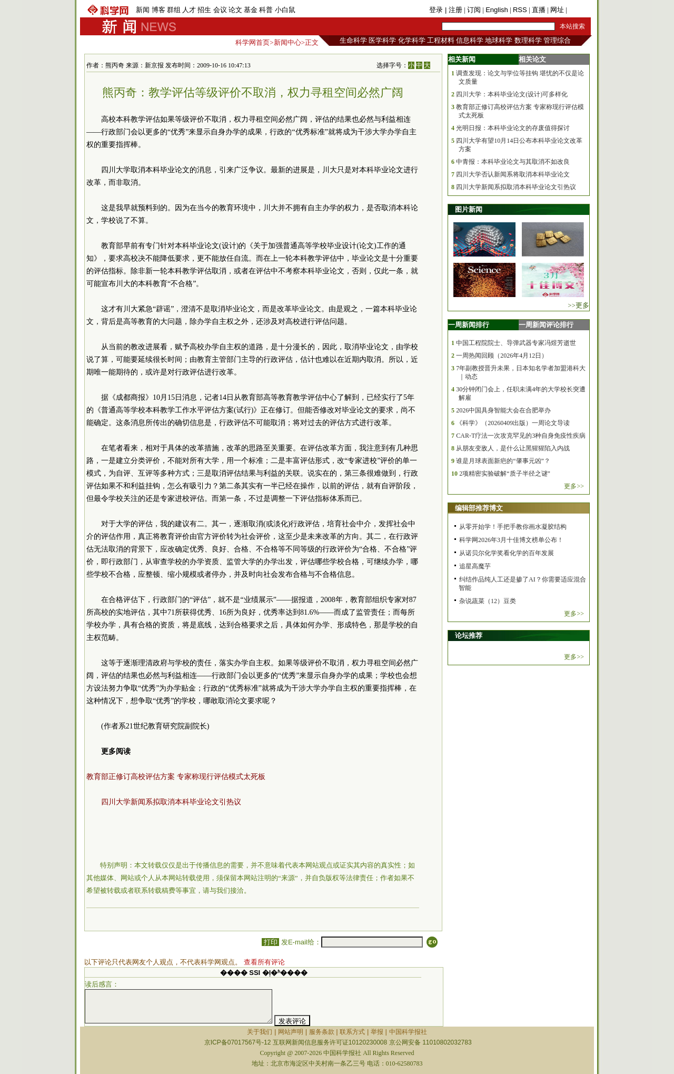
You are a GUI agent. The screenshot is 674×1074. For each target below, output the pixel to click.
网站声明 (290, 1032)
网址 (557, 10)
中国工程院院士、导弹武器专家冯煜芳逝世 (516, 343)
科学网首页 (252, 42)
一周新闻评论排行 (546, 325)
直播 (539, 10)
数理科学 (528, 40)
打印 (270, 942)
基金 (250, 10)
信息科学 (469, 40)
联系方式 (352, 1032)
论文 (235, 10)
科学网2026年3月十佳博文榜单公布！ (511, 540)
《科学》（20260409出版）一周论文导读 (513, 423)
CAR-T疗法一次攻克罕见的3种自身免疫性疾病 (521, 435)
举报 (377, 1032)
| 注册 (453, 10)
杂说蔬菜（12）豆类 (487, 601)
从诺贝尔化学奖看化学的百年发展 (506, 553)
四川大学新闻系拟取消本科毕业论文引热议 (171, 802)
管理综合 (557, 40)
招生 (204, 10)
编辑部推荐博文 (479, 508)
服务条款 (321, 1032)
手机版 (579, 10)
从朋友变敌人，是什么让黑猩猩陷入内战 (513, 448)
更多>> (574, 486)
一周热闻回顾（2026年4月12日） (502, 355)
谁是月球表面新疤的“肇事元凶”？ (503, 461)
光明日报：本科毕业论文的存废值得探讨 (513, 128)
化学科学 (411, 40)
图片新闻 (468, 209)
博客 (158, 10)
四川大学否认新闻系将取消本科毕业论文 (513, 174)
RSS (520, 10)
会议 (220, 10)
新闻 (143, 10)
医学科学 (382, 40)
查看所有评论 (264, 962)
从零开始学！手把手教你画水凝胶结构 (513, 526)
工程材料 (440, 40)
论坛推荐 (468, 635)
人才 (189, 10)
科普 (266, 10)
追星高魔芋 (475, 566)
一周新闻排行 (468, 325)
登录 (437, 10)
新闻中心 (287, 42)
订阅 (474, 10)
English (496, 10)
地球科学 (498, 40)
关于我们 (259, 1032)
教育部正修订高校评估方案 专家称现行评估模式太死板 (175, 777)
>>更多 (578, 305)
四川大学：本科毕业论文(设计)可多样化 (512, 94)
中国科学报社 (408, 1032)
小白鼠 (285, 10)
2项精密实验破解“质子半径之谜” (504, 473)
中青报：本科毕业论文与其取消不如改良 (513, 161)
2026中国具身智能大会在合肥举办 (503, 410)
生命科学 (353, 40)
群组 (174, 10)
